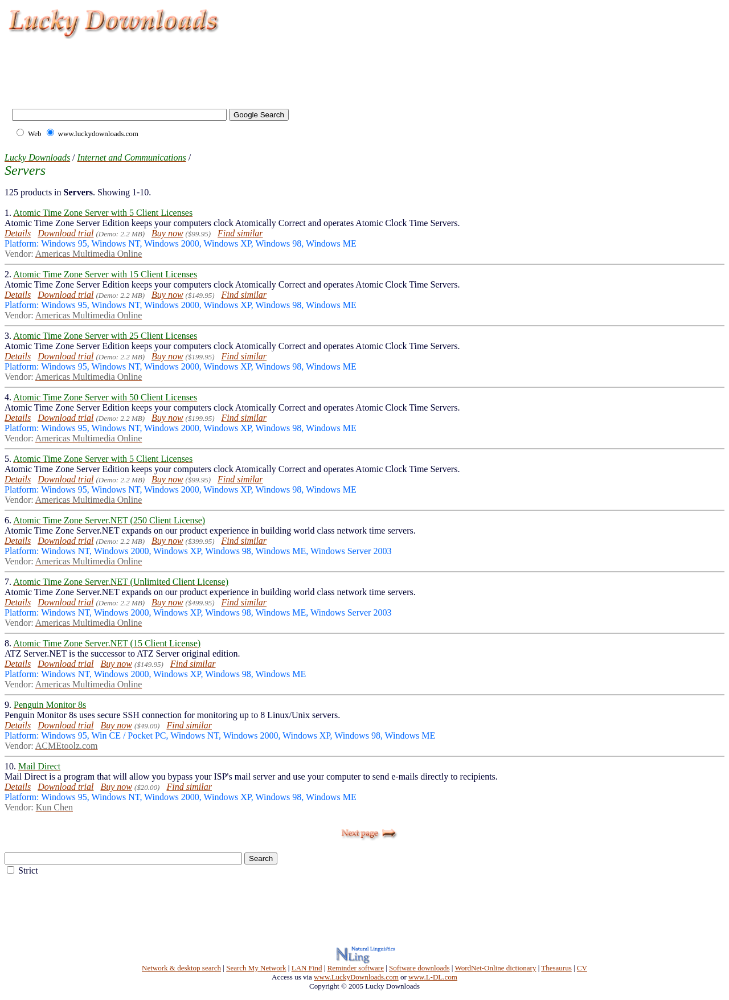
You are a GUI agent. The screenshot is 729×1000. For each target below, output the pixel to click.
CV (582, 968)
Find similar (240, 233)
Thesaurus (556, 968)
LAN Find (307, 968)
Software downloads (419, 968)
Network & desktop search (181, 968)
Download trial (65, 233)
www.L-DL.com (432, 977)
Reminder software (355, 968)
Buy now (167, 233)
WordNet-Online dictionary (495, 968)
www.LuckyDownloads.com (356, 977)
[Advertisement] (213, 68)
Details (18, 233)
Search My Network (256, 968)
